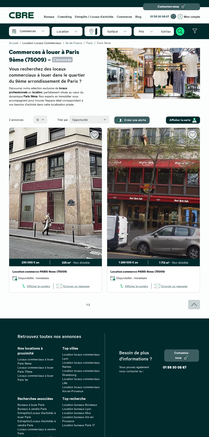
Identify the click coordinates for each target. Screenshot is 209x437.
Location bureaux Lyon (76, 409)
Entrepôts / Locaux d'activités (94, 16)
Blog (138, 16)
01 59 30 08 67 (159, 16)
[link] (36, 286)
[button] (32, 31)
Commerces (124, 16)
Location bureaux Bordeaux (79, 405)
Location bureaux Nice (76, 413)
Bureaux (49, 16)
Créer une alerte (132, 120)
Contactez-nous (172, 6)
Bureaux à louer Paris (31, 405)
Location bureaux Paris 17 (78, 425)
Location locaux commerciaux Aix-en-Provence (81, 389)
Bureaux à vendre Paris (32, 409)
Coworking (65, 16)
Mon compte (189, 16)
